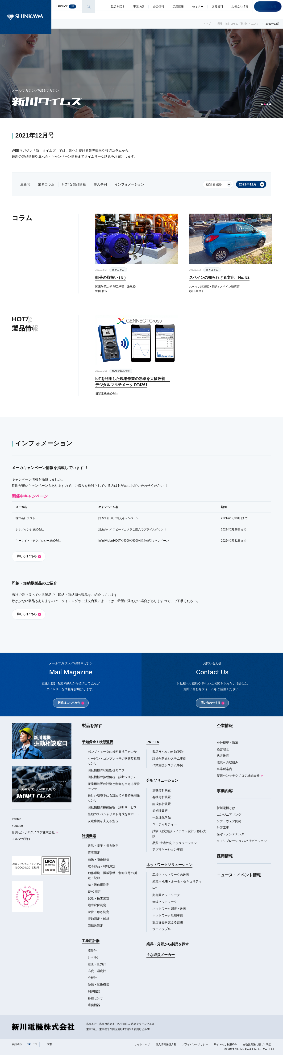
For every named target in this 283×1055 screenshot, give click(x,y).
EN (35, 1044)
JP (29, 1044)
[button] (262, 104)
